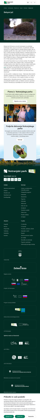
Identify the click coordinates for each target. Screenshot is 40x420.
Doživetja (23, 201)
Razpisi (23, 233)
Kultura (5, 190)
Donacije (20, 139)
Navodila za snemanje (26, 240)
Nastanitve (23, 197)
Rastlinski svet (7, 195)
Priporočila (6, 228)
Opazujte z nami (25, 231)
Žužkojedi (25, 8)
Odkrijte (5, 8)
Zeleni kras (23, 212)
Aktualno (6, 221)
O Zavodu (23, 226)
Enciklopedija (10, 8)
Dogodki (6, 224)
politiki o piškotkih (21, 406)
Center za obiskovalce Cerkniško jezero (26, 189)
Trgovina (23, 199)
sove (5, 67)
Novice (5, 226)
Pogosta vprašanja (25, 242)
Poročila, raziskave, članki (27, 228)
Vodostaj (6, 231)
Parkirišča (6, 233)
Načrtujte (23, 185)
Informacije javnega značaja (28, 244)
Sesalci (21, 8)
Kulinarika (23, 194)
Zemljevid (23, 208)
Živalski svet (16, 8)
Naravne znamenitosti (9, 188)
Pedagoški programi (26, 192)
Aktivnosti (23, 203)
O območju (24, 224)
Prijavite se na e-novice (20, 101)
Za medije (23, 237)
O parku (23, 221)
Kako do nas (24, 205)
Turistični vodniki (25, 210)
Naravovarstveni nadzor (27, 235)
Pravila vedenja (25, 214)
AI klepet (23, 217)
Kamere (6, 235)
